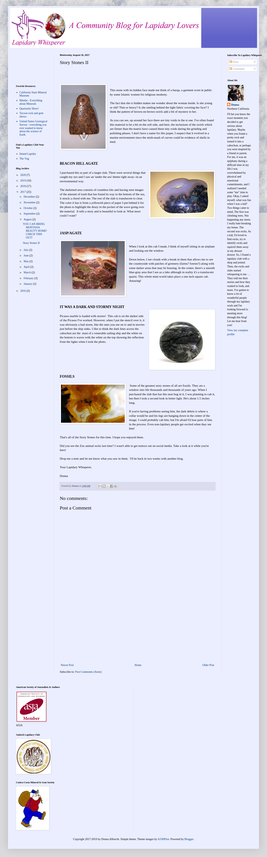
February (29, 278)
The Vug (24, 158)
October (28, 208)
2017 (23, 191)
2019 (23, 180)
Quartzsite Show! (29, 108)
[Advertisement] (137, 630)
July (26, 249)
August (28, 219)
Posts (234, 61)
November (30, 202)
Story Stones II (31, 242)
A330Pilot (163, 839)
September (30, 213)
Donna (235, 104)
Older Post (208, 665)
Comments (237, 68)
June (26, 255)
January (28, 283)
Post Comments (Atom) (88, 671)
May (26, 261)
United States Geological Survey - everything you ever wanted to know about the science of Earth (33, 128)
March (27, 272)
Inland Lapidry (28, 153)
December (30, 196)
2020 (23, 174)
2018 (23, 186)
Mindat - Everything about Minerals (31, 102)
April (27, 266)
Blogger (189, 839)
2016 (23, 290)
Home (138, 665)
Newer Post (67, 665)
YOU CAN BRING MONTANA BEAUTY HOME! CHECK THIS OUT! (35, 231)
